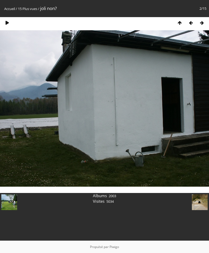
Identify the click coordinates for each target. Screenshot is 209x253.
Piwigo (114, 247)
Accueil (9, 8)
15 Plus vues (27, 8)
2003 (112, 196)
